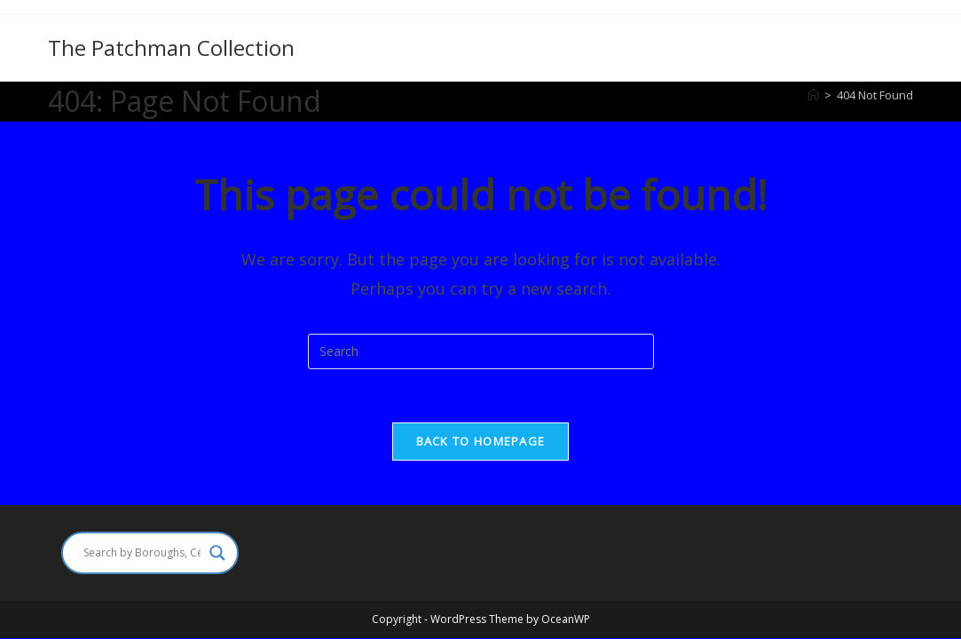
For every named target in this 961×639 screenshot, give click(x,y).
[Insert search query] (481, 351)
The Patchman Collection (171, 47)
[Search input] (142, 552)
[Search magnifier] (217, 552)
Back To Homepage (481, 441)
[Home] (813, 95)
